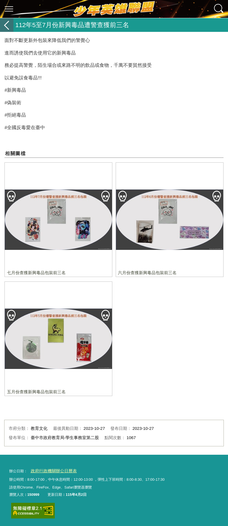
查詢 (219, 9)
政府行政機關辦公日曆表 (50, 470)
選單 (9, 9)
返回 (6, 25)
